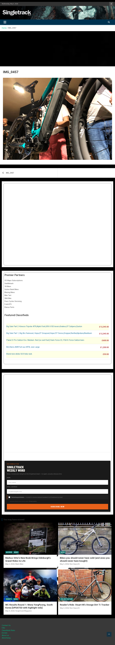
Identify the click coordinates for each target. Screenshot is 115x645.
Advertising (6, 638)
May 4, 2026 (9, 611)
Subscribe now (57, 506)
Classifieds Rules (8, 630)
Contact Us (6, 625)
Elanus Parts (9, 307)
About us (5, 635)
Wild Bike (8, 298)
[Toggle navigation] (5, 22)
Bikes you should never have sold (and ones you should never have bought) (85, 559)
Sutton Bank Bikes (12, 289)
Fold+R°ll (8, 304)
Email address (12, 486)
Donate (4, 633)
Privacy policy (33, 501)
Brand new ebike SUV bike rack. (19, 354)
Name (9, 477)
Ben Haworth (75, 564)
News (16, 552)
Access (9, 552)
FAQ (3, 628)
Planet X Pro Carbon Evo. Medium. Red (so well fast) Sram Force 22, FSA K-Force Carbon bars (45, 340)
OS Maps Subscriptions (14, 280)
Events (9, 599)
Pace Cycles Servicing (13, 301)
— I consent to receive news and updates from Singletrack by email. (37, 497)
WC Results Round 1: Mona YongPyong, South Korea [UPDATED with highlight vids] (29, 606)
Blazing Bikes (10, 292)
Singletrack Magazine (23, 611)
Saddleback (9, 283)
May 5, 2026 (9, 564)
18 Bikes (8, 286)
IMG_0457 (10, 173)
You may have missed (13, 519)
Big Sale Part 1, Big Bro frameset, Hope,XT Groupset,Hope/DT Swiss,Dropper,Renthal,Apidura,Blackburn (49, 333)
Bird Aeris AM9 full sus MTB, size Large (23, 347)
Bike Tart (8, 295)
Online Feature (67, 599)
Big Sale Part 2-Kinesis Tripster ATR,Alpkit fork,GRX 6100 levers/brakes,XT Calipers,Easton (44, 326)
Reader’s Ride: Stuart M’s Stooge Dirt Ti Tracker (84, 604)
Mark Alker (19, 564)
